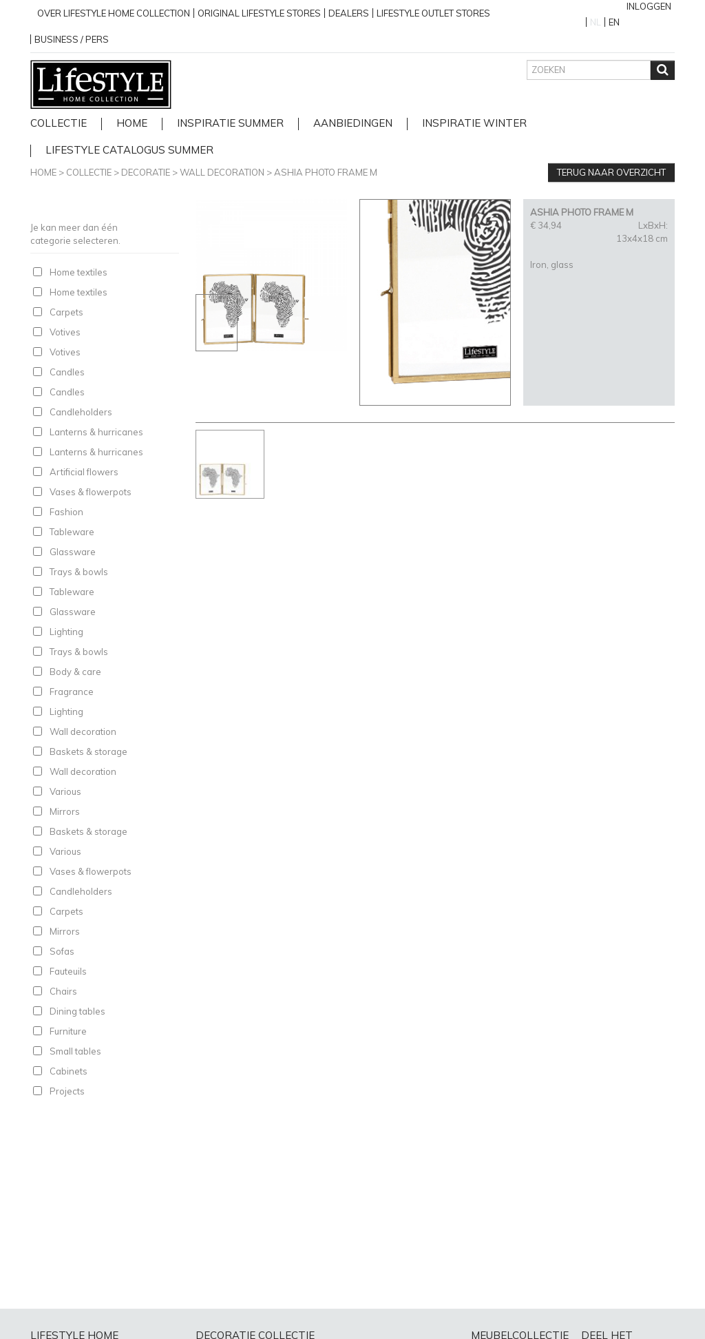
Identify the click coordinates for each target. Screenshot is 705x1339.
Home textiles (78, 272)
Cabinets (68, 1071)
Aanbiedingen (352, 123)
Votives (65, 332)
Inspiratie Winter (474, 123)
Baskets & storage (88, 751)
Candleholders (81, 411)
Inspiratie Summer (230, 123)
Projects (67, 1091)
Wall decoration (222, 172)
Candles (67, 371)
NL (595, 22)
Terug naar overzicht (611, 172)
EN (614, 22)
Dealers (348, 13)
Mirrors (65, 811)
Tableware (72, 531)
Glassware (73, 551)
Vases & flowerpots (90, 491)
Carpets (66, 312)
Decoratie (145, 172)
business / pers (71, 39)
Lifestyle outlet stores (433, 13)
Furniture (68, 1031)
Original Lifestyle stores (259, 13)
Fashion (66, 511)
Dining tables (77, 1011)
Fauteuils (68, 971)
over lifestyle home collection (113, 13)
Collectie (58, 123)
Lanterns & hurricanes (96, 431)
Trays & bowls (79, 571)
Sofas (62, 951)
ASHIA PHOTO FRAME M (325, 172)
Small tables (75, 1051)
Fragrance (72, 691)
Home (43, 172)
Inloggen (649, 6)
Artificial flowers (84, 471)
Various (65, 791)
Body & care (75, 671)
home (131, 123)
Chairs (63, 991)
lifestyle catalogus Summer (129, 150)
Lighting (66, 631)
